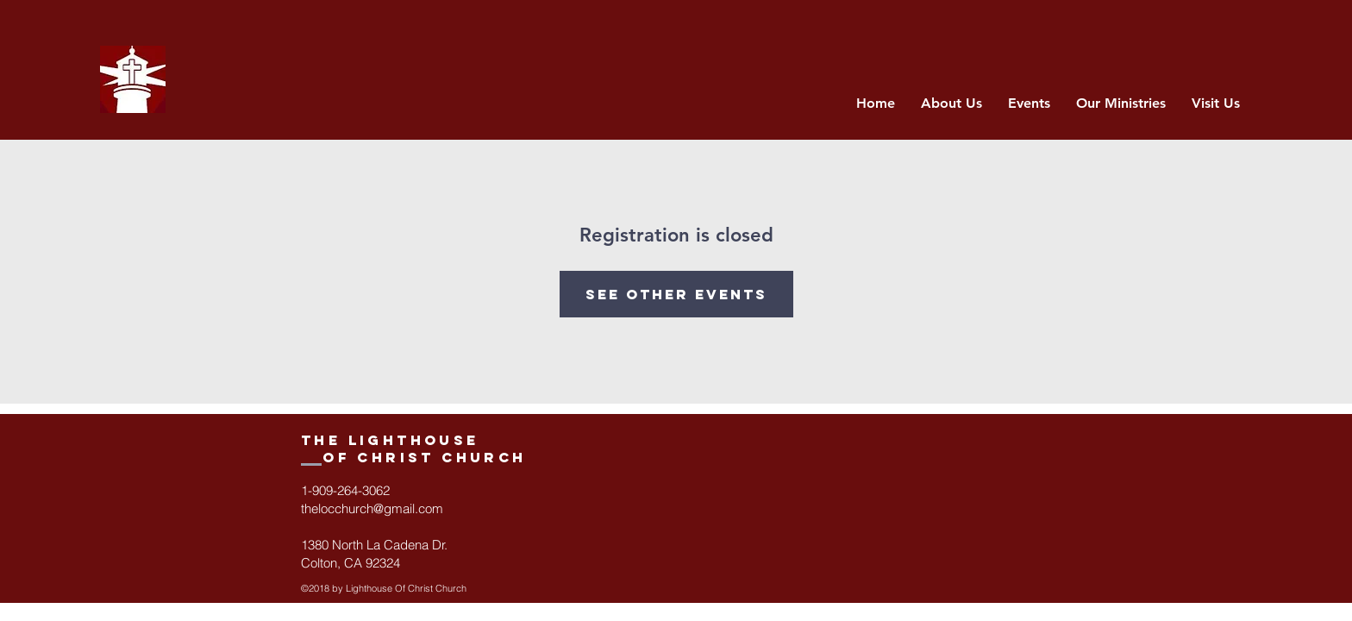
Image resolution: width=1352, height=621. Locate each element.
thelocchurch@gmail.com (372, 508)
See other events (676, 294)
